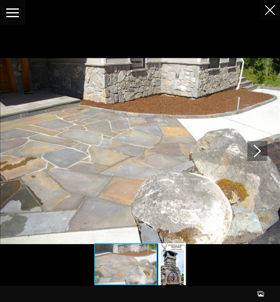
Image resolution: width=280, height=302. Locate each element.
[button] (257, 151)
